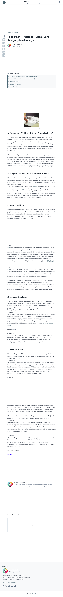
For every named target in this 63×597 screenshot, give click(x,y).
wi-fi (14, 150)
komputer (35, 186)
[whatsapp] (3, 46)
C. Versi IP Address (13, 81)
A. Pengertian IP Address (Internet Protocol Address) (22, 76)
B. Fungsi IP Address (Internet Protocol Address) (21, 79)
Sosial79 (27, 2)
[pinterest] (3, 52)
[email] (3, 55)
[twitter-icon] (6, 587)
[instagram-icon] (9, 587)
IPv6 (8, 269)
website (28, 189)
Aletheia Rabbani (14, 570)
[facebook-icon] (3, 587)
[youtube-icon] (12, 587)
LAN (52, 339)
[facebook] (3, 39)
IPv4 (8, 247)
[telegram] (3, 49)
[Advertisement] (31, 18)
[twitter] (3, 43)
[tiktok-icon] (15, 587)
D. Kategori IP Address (14, 84)
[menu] (4, 2)
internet (36, 139)
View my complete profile (11, 582)
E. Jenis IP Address (13, 86)
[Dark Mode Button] (59, 2)
